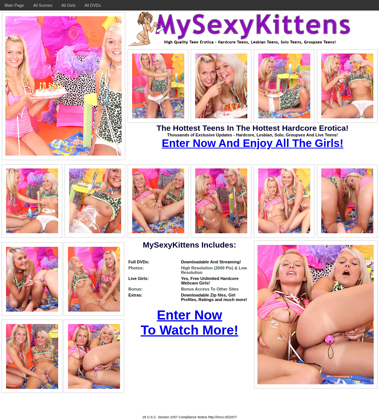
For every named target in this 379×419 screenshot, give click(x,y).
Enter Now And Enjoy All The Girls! (252, 143)
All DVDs (93, 5)
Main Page (14, 5)
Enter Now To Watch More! (190, 322)
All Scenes (42, 5)
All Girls (68, 5)
